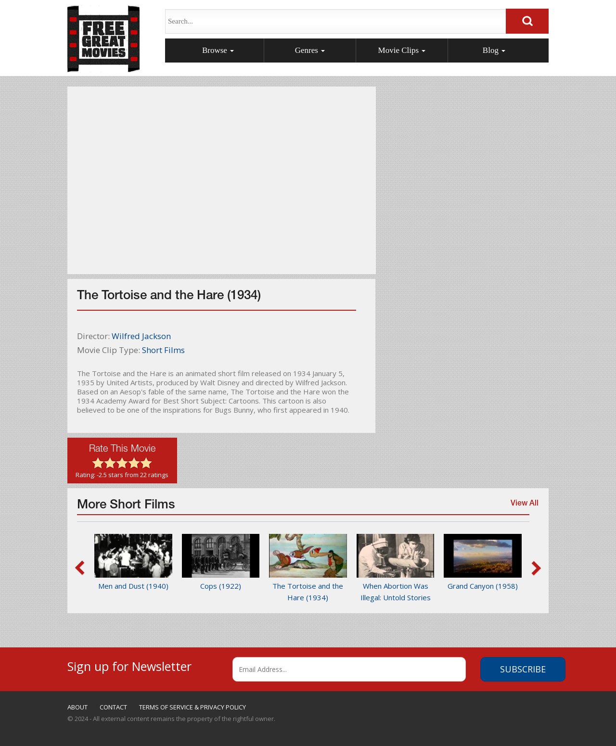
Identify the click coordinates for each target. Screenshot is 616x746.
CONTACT (113, 707)
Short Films (163, 349)
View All (522, 508)
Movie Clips (402, 50)
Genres (310, 50)
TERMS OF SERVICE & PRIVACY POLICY (192, 707)
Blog (494, 50)
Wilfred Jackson (141, 335)
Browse (218, 50)
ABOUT (77, 707)
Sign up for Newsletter (129, 665)
